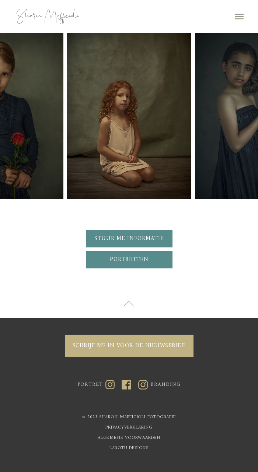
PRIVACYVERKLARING (129, 428)
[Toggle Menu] (239, 16)
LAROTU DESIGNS (129, 448)
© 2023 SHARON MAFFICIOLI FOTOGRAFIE (129, 417)
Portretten (129, 260)
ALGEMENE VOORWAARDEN (129, 438)
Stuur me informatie (129, 239)
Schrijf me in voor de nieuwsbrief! (129, 346)
